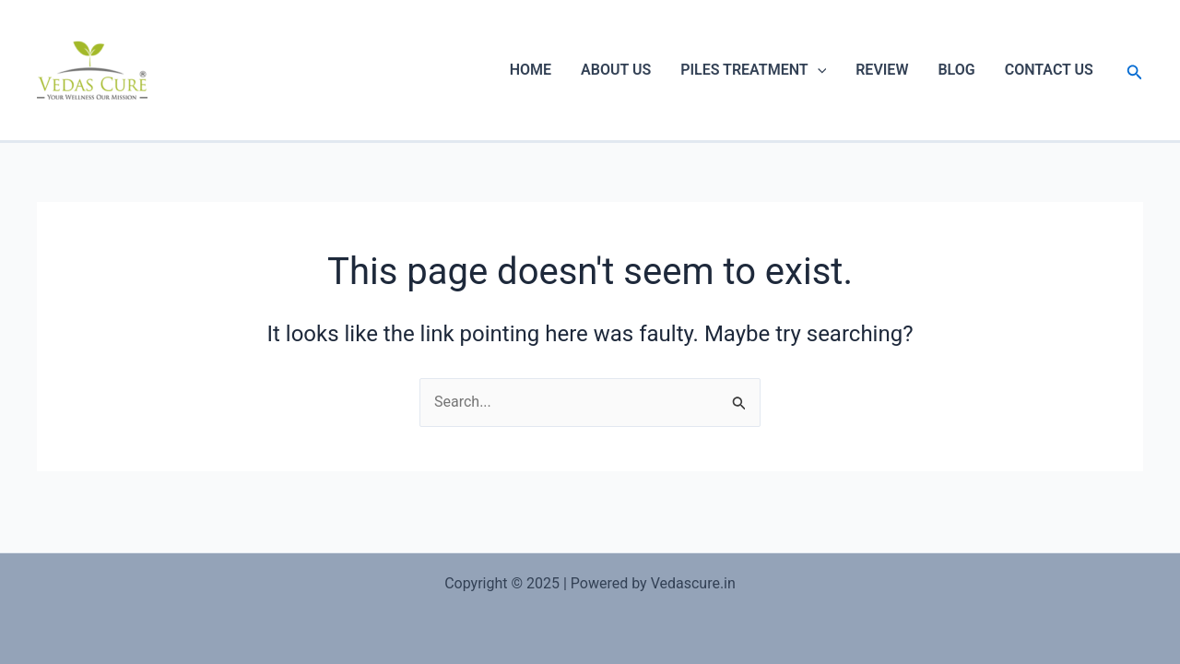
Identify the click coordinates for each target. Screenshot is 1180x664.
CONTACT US (1049, 69)
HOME (530, 69)
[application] (817, 70)
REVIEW (882, 69)
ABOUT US (616, 69)
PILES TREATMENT (753, 70)
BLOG (956, 69)
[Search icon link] (1135, 70)
